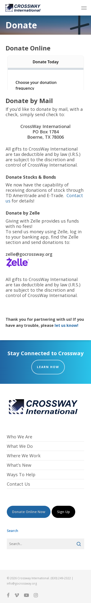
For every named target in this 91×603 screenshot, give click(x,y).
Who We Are (19, 437)
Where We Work (24, 455)
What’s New (19, 465)
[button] (84, 7)
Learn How (48, 367)
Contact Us (18, 484)
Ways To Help (21, 474)
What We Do (20, 446)
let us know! (66, 325)
